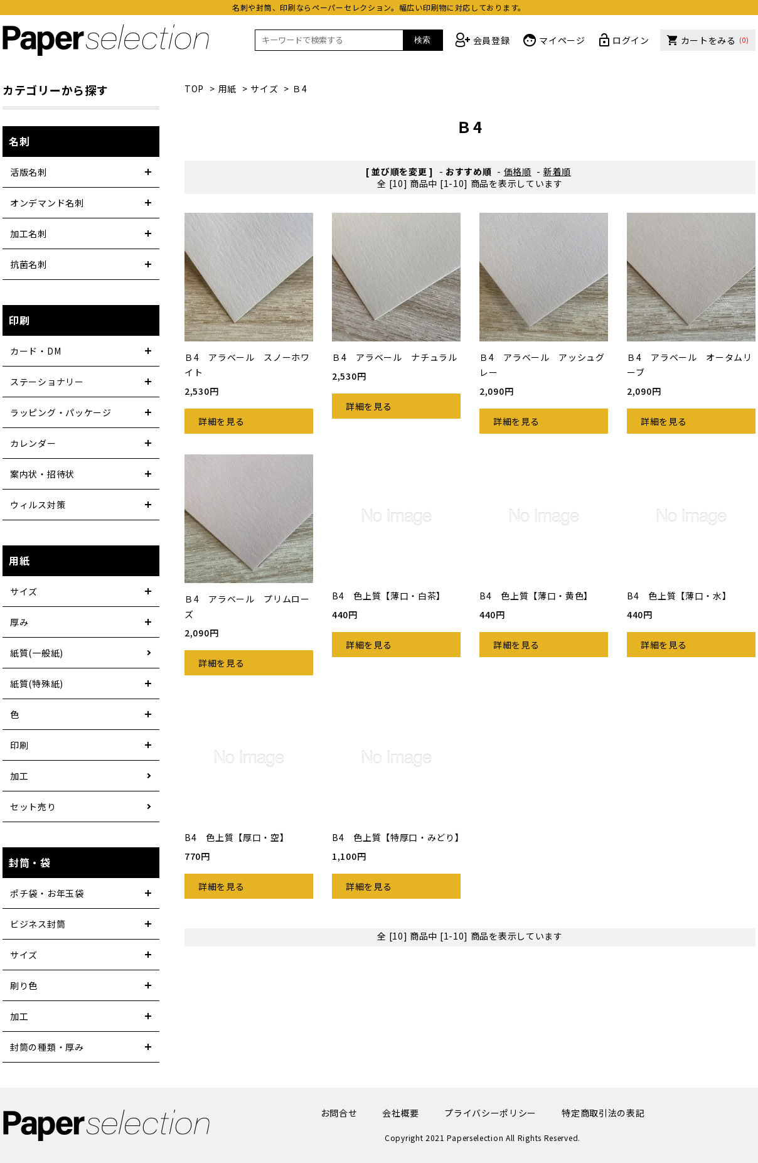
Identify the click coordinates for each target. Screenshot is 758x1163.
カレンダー (33, 443)
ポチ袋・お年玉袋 (47, 893)
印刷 (19, 745)
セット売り (33, 806)
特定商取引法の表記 (603, 1113)
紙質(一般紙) (36, 652)
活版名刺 (28, 172)
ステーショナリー (47, 381)
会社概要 (400, 1113)
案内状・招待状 (42, 474)
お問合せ (339, 1113)
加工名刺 (28, 233)
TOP (194, 88)
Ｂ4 (299, 88)
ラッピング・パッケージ (61, 412)
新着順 (557, 171)
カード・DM (35, 351)
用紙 (227, 88)
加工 (19, 775)
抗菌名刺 (28, 264)
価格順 (517, 171)
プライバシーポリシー (490, 1113)
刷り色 (24, 985)
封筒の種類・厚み (47, 1047)
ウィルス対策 (37, 504)
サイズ (264, 88)
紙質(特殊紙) (36, 683)
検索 (422, 40)
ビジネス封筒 (37, 924)
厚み (19, 622)
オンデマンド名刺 (47, 202)
